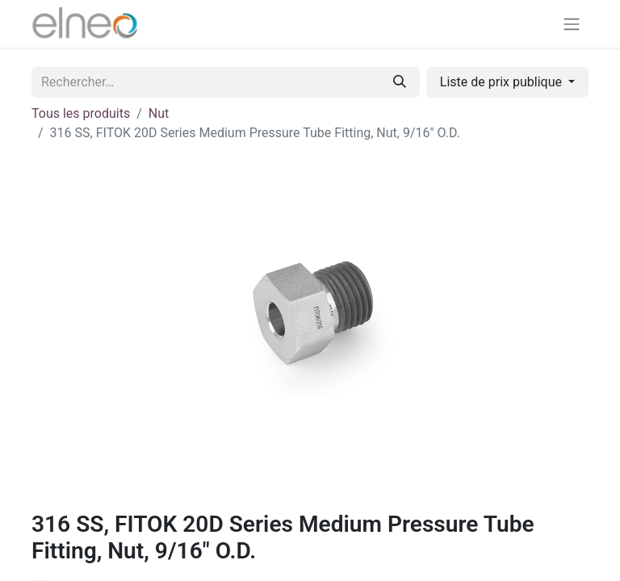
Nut (159, 113)
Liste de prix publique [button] (502, 82)
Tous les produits (80, 113)
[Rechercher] (399, 82)
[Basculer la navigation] (572, 23)
